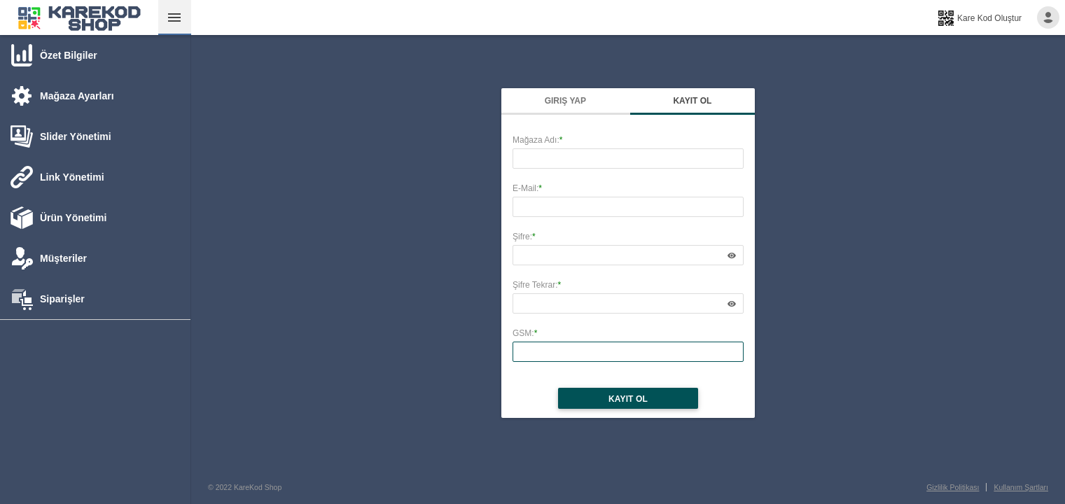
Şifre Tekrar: (535, 285)
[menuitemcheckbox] (174, 17)
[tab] (54, 54)
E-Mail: (525, 188)
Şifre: (522, 236)
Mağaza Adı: (536, 140)
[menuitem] (79, 17)
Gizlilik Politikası (952, 487)
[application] (732, 255)
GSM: (523, 333)
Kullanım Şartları (1021, 487)
